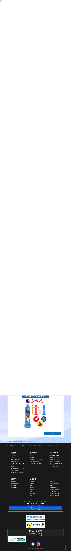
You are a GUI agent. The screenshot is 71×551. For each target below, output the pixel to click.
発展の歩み (33, 493)
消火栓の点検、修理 (54, 457)
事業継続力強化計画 (50, 445)
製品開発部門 (14, 481)
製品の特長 (33, 453)
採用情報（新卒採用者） (56, 493)
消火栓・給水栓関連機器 (17, 472)
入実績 (32, 489)
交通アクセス (53, 481)
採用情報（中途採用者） (56, 495)
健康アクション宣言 (27, 445)
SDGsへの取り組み (54, 483)
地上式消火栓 (14, 457)
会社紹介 (32, 483)
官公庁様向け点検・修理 (56, 466)
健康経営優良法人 (38, 445)
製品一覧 (13, 455)
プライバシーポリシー (14, 445)
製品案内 (13, 453)
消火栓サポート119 (54, 455)
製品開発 (13, 479)
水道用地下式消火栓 (15, 459)
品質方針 (32, 485)
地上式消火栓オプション (36, 459)
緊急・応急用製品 (15, 470)
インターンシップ (54, 491)
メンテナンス (54, 453)
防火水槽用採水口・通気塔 (17, 468)
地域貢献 (52, 485)
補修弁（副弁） (14, 461)
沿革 (31, 491)
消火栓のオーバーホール (56, 459)
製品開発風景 (14, 485)
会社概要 (32, 487)
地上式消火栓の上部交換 (56, 461)
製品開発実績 (14, 487)
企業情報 (33, 479)
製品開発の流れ (14, 483)
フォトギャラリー (34, 495)
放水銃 (12, 466)
